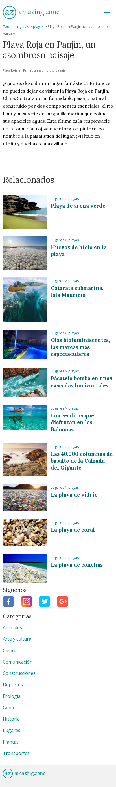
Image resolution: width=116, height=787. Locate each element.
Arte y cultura (17, 639)
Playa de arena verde (78, 206)
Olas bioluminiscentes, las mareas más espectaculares (80, 347)
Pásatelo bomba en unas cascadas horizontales (81, 382)
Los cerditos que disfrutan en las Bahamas (72, 422)
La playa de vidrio (74, 495)
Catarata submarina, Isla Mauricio (77, 292)
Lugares (22, 26)
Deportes (13, 684)
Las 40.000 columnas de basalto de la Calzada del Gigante (82, 461)
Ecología (12, 696)
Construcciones (19, 673)
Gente (9, 707)
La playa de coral (73, 529)
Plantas (11, 742)
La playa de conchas (77, 565)
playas (38, 26)
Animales (12, 627)
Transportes (16, 753)
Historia (11, 719)
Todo (7, 26)
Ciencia (10, 650)
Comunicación (17, 662)
